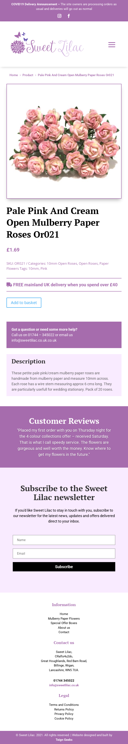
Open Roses (88, 263)
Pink (44, 268)
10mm (33, 268)
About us (64, 628)
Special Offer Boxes (64, 623)
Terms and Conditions (64, 705)
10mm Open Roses (62, 263)
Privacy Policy (63, 714)
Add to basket (24, 302)
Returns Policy (64, 709)
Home (64, 614)
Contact (64, 632)
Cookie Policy (63, 718)
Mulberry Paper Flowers (64, 618)
